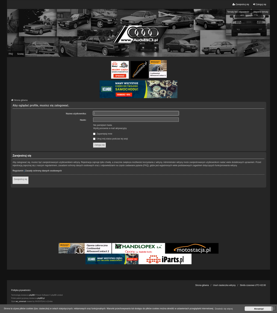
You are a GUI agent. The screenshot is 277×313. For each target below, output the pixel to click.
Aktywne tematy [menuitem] (260, 12)
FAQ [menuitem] (11, 54)
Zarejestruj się (20, 179)
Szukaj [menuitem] (20, 54)
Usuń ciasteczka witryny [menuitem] (224, 285)
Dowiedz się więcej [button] (224, 309)
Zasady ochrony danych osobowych (43, 170)
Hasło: (83, 120)
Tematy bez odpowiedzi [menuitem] (238, 12)
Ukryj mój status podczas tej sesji (110, 139)
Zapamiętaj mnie (102, 134)
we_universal (21, 301)
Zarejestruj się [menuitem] (240, 4)
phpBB (32, 295)
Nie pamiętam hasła (102, 125)
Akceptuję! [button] (259, 309)
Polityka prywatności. (21, 290)
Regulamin (18, 170)
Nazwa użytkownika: (76, 113)
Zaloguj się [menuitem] (259, 4)
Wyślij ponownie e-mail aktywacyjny (110, 128)
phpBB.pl (41, 298)
